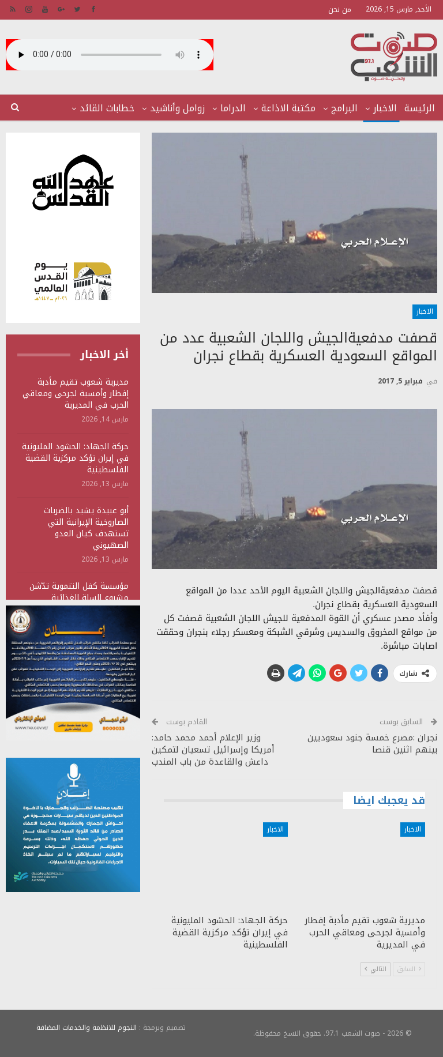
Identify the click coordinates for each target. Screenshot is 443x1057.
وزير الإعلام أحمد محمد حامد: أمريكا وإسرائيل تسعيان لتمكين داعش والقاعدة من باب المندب (213, 749)
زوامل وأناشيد (177, 108)
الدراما (233, 108)
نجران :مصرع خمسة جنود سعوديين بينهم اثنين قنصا (372, 743)
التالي (375, 969)
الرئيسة (419, 108)
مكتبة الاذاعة (288, 108)
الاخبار (385, 108)
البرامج (344, 108)
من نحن (339, 9)
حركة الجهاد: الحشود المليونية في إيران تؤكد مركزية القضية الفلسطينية (75, 458)
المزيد (122, 108)
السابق (409, 969)
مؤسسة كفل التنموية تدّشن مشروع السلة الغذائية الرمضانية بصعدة (79, 597)
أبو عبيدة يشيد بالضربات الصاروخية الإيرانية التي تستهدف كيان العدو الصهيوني (86, 528)
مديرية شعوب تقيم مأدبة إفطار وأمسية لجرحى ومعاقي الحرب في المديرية (75, 393)
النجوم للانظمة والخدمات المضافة (86, 1027)
